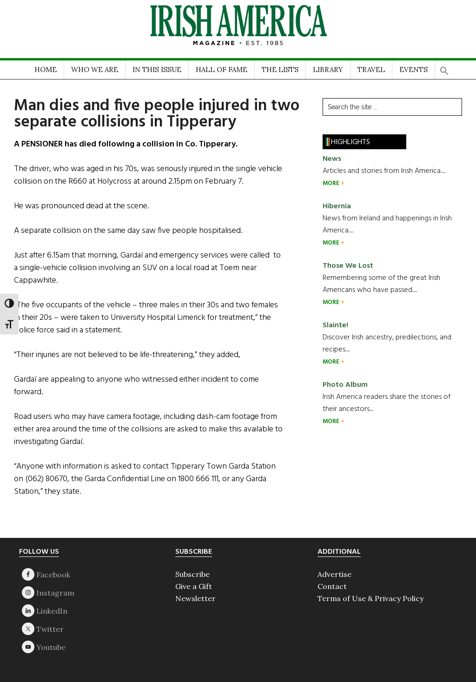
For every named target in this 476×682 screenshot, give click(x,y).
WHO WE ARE (94, 69)
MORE (332, 183)
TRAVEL (371, 69)
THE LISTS (280, 69)
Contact (332, 586)
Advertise (334, 574)
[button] (444, 67)
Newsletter (195, 598)
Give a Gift (193, 586)
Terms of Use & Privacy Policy (370, 598)
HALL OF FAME (221, 69)
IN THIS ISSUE (156, 69)
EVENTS (413, 69)
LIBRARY (328, 69)
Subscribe (192, 574)
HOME (45, 69)
